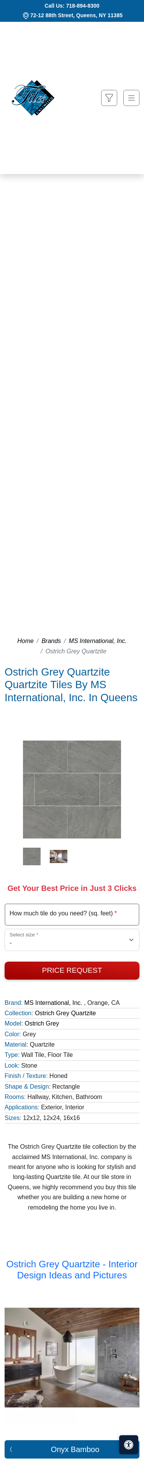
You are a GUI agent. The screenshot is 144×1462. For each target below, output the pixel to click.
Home (25, 641)
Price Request (72, 970)
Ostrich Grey (42, 1023)
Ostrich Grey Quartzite (65, 1013)
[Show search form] (109, 98)
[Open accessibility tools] (128, 1444)
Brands (51, 641)
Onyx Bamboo (75, 1449)
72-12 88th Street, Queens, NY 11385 (76, 15)
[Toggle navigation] (131, 98)
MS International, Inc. (98, 641)
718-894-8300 (82, 6)
